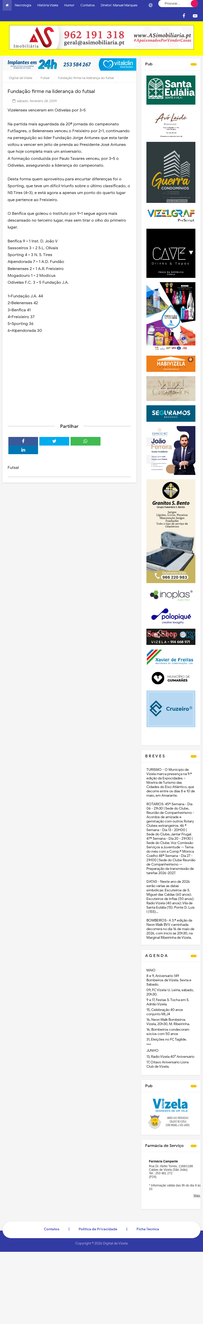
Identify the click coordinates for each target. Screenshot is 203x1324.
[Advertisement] (69, 380)
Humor (69, 5)
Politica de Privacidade (98, 1229)
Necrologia (23, 5)
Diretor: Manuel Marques (119, 5)
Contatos (87, 5)
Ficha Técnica (148, 1229)
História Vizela (47, 5)
